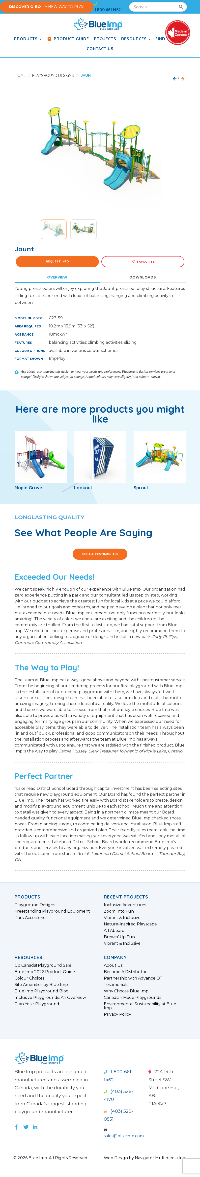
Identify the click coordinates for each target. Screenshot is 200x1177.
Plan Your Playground (37, 1004)
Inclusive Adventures (125, 905)
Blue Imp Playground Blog (42, 991)
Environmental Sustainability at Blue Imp (140, 1006)
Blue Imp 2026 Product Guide (45, 972)
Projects (105, 38)
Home (20, 75)
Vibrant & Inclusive (122, 918)
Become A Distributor (125, 972)
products (27, 38)
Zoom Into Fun (119, 911)
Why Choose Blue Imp (126, 991)
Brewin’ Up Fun (119, 937)
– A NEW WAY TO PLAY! (46, 6)
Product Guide (67, 38)
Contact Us (100, 48)
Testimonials (116, 985)
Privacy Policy (117, 1014)
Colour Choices (29, 978)
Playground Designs (53, 75)
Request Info (57, 261)
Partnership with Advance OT (133, 978)
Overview (57, 277)
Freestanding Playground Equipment (52, 911)
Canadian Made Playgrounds (132, 998)
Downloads (142, 277)
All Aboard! (114, 931)
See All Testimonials (100, 554)
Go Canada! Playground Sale (43, 965)
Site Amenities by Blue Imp (41, 985)
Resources (135, 38)
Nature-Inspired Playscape (130, 924)
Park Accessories (31, 918)
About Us (113, 965)
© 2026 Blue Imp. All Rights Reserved (50, 1158)
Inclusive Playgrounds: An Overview (50, 998)
